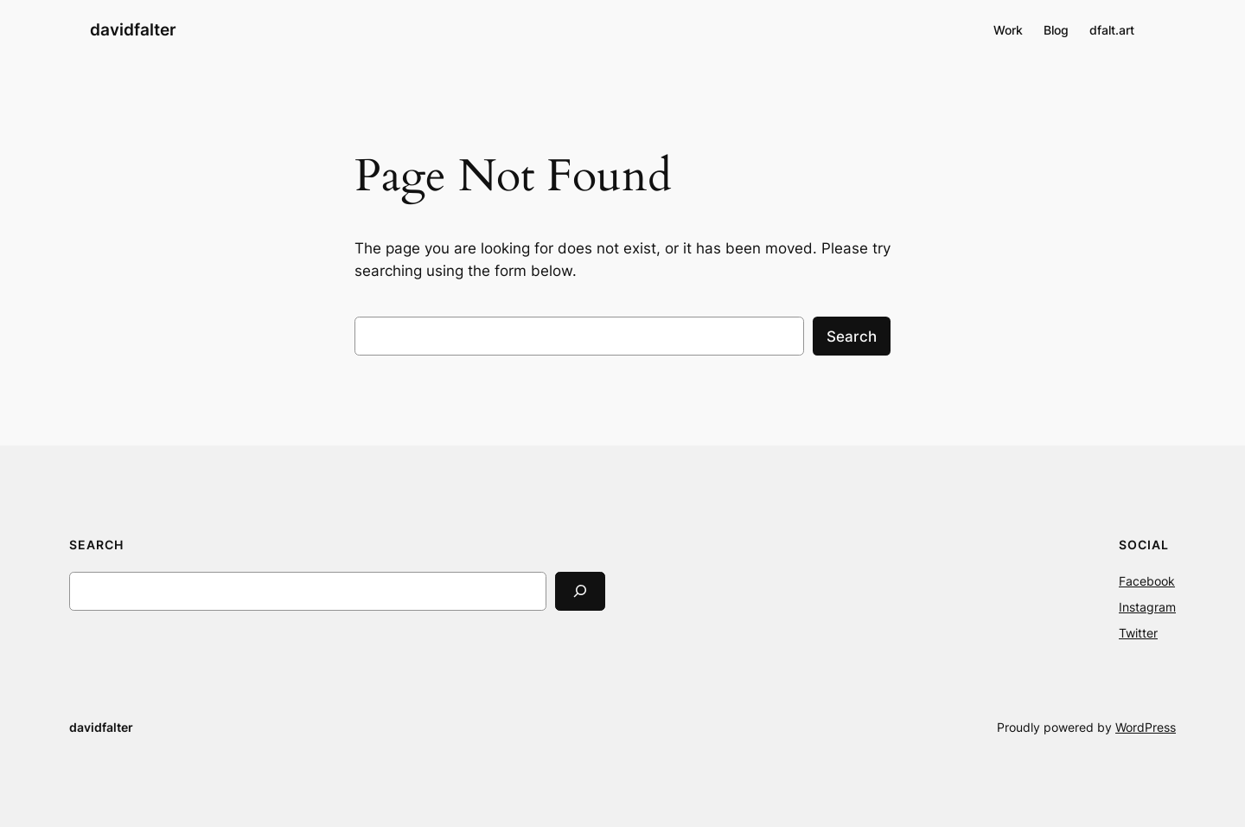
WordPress (1145, 727)
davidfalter (133, 29)
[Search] (580, 591)
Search (852, 336)
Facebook (1147, 581)
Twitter (1138, 632)
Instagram (1147, 606)
